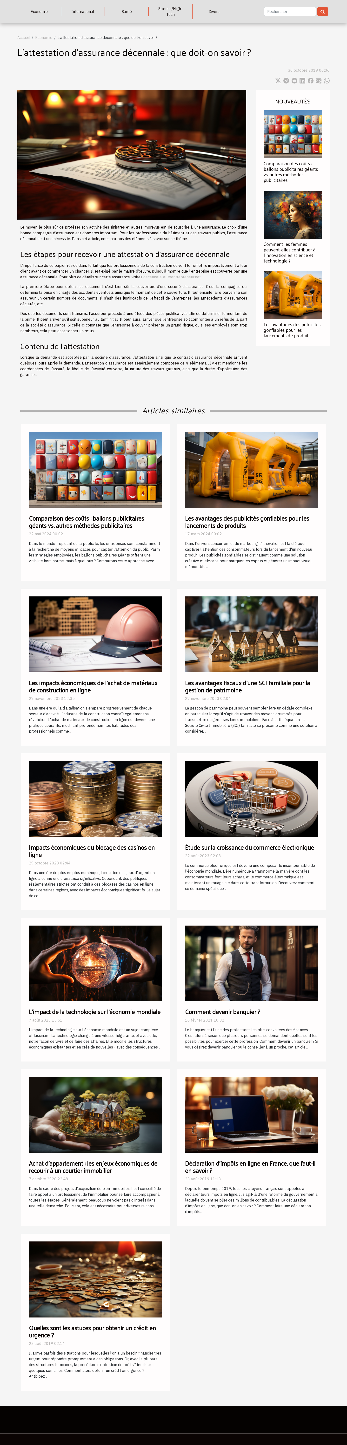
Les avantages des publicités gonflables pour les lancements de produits (292, 329)
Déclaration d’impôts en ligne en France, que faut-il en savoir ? (250, 1167)
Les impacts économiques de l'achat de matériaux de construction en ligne (93, 686)
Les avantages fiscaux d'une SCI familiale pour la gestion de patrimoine (247, 686)
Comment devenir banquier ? (222, 1011)
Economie (39, 11)
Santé (127, 11)
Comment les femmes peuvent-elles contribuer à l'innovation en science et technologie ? (289, 252)
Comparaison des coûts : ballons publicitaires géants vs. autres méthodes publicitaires (291, 171)
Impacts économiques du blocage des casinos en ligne (92, 851)
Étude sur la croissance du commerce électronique (249, 847)
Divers (214, 11)
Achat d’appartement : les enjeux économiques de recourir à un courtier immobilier (93, 1167)
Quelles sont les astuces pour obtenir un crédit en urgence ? (92, 1331)
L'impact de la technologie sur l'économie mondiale (94, 1011)
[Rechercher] (290, 11)
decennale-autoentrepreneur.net (172, 277)
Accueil (23, 37)
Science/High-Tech (170, 11)
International (82, 11)
